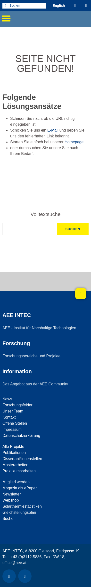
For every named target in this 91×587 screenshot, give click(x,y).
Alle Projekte (13, 446)
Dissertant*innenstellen (22, 459)
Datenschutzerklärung (21, 435)
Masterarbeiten (15, 465)
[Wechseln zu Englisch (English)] (59, 5)
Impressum (12, 429)
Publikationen (14, 453)
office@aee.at (14, 563)
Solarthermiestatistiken (22, 506)
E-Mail (52, 130)
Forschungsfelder (17, 405)
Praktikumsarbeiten (19, 471)
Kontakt (9, 417)
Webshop (10, 500)
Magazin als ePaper (19, 488)
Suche (7, 518)
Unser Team (12, 411)
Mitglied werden (16, 482)
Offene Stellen (14, 423)
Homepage (74, 142)
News (7, 399)
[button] (6, 18)
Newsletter (11, 494)
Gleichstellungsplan (19, 512)
